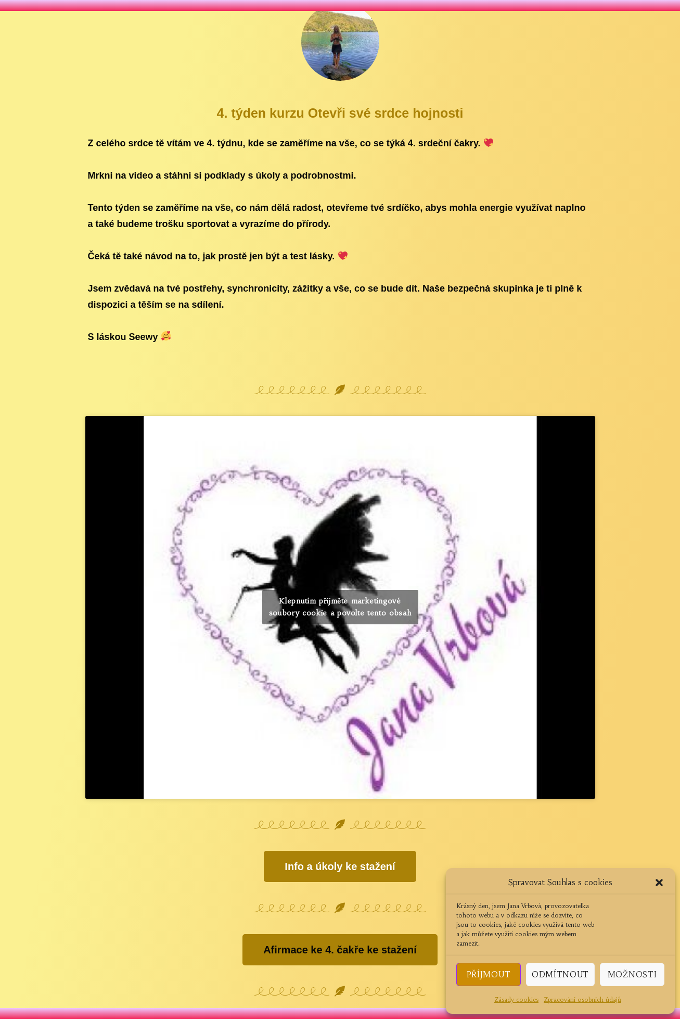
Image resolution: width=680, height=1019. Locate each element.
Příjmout (489, 974)
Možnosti (632, 974)
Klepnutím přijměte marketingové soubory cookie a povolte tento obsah (340, 607)
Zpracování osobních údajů (582, 999)
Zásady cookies (516, 999)
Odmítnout (560, 974)
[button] (659, 882)
